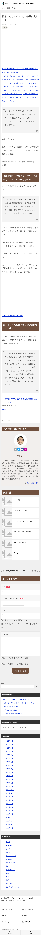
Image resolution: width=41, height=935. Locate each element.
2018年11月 (10, 821)
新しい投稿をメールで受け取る (15, 664)
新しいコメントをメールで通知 (15, 658)
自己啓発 (9, 883)
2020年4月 (9, 776)
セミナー (9, 849)
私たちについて (7, 909)
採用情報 (25, 915)
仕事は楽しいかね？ (10, 710)
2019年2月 (9, 811)
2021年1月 (9, 765)
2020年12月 (10, 769)
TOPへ (30, 932)
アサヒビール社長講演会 (30, 571)
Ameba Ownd (7, 409)
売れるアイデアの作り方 (10, 571)
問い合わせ (5, 922)
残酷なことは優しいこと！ (22, 542)
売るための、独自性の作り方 (22, 532)
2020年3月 (9, 779)
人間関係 (9, 859)
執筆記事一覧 (32, 483)
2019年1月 (9, 814)
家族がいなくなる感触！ (21, 510)
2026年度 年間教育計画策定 (13, 713)
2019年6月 (9, 797)
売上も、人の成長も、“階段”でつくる (16, 699)
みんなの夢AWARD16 (10, 706)
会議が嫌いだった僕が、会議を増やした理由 (18, 703)
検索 (2, 683)
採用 (7, 873)
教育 (7, 877)
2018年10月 (10, 824)
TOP (14, 898)
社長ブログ (26, 922)
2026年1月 (9, 751)
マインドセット (11, 856)
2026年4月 (9, 741)
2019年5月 (9, 800)
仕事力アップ (10, 863)
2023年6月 (9, 762)
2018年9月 (9, 828)
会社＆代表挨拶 (27, 909)
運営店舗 (5, 915)
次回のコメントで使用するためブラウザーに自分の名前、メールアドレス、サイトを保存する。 (20, 623)
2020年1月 (9, 786)
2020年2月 (9, 783)
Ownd (5, 27)
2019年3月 (9, 807)
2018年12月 (10, 817)
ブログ (8, 852)
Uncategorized (10, 845)
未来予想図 (17, 500)
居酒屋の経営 (10, 870)
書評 (7, 880)
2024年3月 (9, 758)
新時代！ (16, 553)
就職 (7, 866)
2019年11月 (10, 790)
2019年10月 (10, 793)
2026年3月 (9, 744)
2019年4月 (9, 804)
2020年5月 (9, 772)
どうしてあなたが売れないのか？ (24, 521)
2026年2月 (9, 748)
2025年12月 (10, 755)
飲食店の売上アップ (12, 887)
